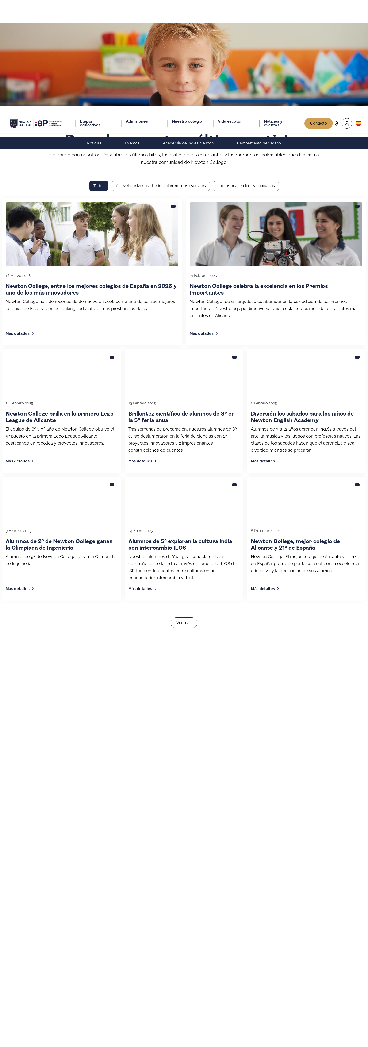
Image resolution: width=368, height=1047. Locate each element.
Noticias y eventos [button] (273, 9)
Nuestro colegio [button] (187, 7)
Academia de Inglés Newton (188, 29)
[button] (347, 9)
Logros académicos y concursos (246, 72)
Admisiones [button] (137, 7)
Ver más (183, 509)
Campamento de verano (259, 29)
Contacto (318, 9)
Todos (98, 72)
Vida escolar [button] (229, 7)
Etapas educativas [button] (90, 9)
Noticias (94, 29)
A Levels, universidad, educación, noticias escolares (161, 72)
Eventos (132, 29)
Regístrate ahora (246, 1024)
